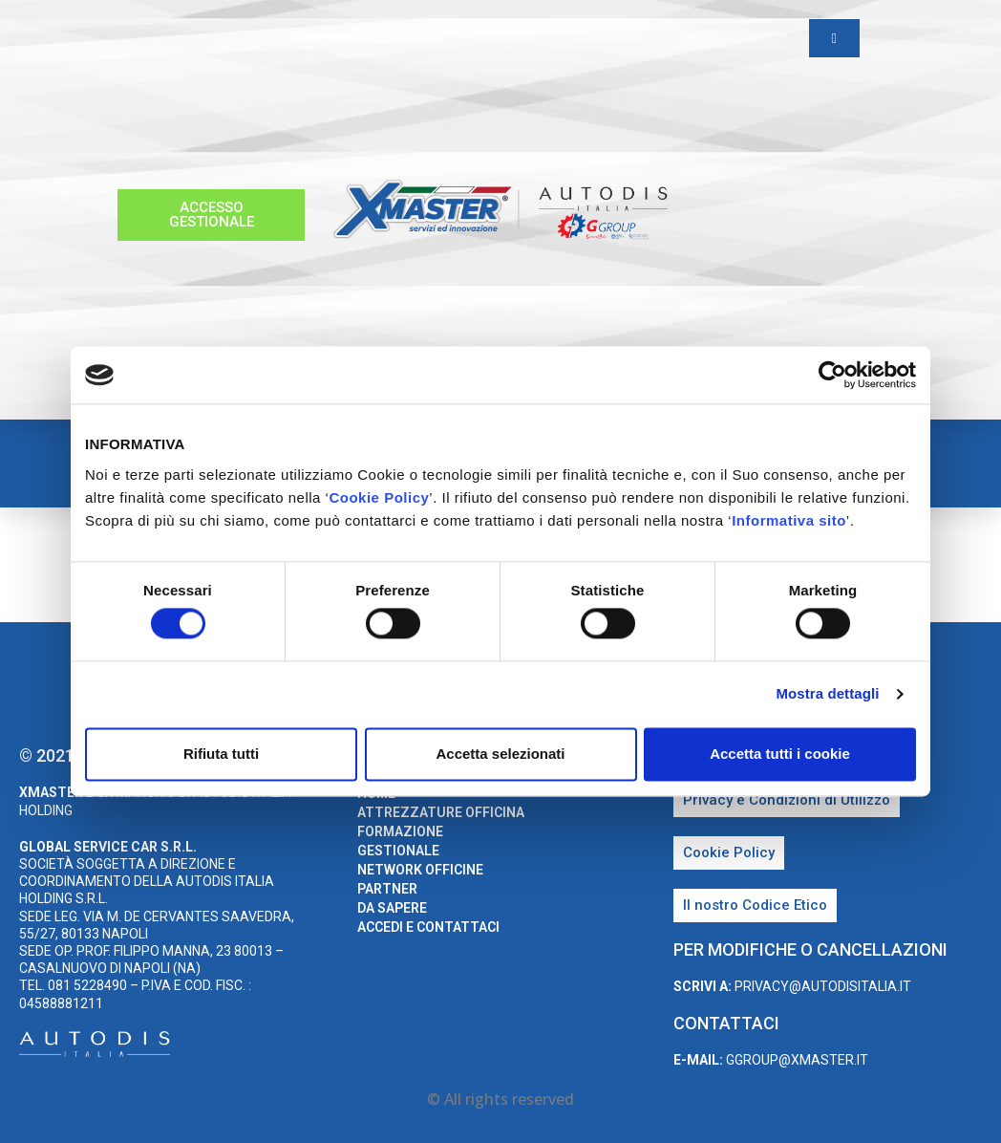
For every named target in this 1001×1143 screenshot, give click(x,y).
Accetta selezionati (500, 753)
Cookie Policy (379, 497)
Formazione (400, 831)
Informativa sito (789, 520)
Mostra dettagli (827, 694)
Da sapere (392, 908)
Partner (387, 888)
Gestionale (398, 850)
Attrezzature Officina (440, 812)
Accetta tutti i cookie (780, 753)
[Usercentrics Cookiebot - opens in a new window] (832, 374)
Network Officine (420, 869)
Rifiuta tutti (221, 753)
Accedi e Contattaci (428, 927)
